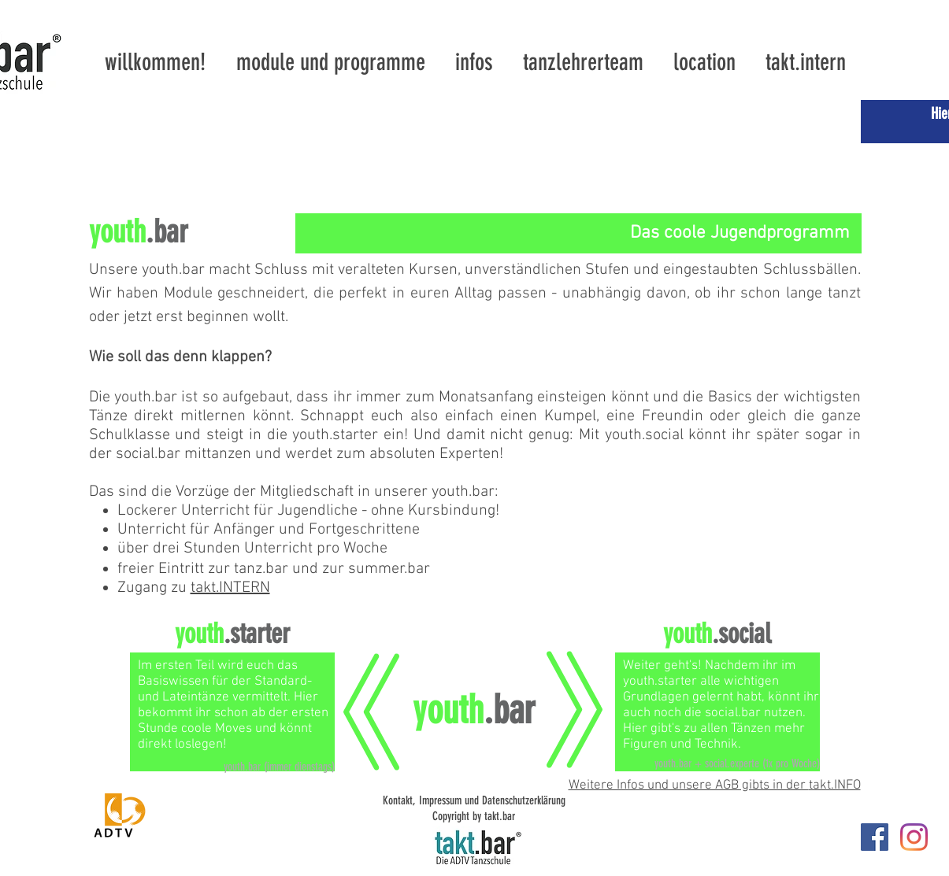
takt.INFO (835, 785)
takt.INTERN (230, 587)
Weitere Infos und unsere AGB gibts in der (689, 785)
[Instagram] (914, 837)
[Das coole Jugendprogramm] (578, 233)
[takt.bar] (874, 837)
